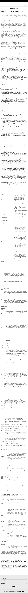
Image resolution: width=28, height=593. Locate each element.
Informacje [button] (14, 580)
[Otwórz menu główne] (1, 5)
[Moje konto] (24, 3)
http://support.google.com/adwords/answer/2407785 (14, 79)
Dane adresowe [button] (14, 578)
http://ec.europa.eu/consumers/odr (20, 566)
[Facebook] (12, 586)
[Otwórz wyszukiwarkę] (22, 5)
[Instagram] (14, 586)
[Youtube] (15, 586)
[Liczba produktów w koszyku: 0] (26, 5)
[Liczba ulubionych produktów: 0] (24, 5)
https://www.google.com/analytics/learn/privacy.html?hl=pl (15, 69)
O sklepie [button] (14, 583)
